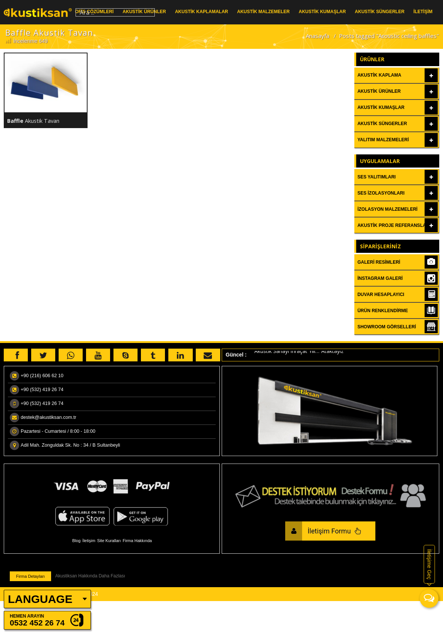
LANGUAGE (40, 599)
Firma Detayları (30, 576)
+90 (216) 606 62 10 (42, 375)
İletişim (88, 540)
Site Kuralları (109, 540)
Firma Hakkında (137, 540)
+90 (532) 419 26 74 (42, 389)
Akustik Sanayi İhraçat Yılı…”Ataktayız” (299, 352)
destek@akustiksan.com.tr (48, 417)
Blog (76, 540)
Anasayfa (317, 35)
